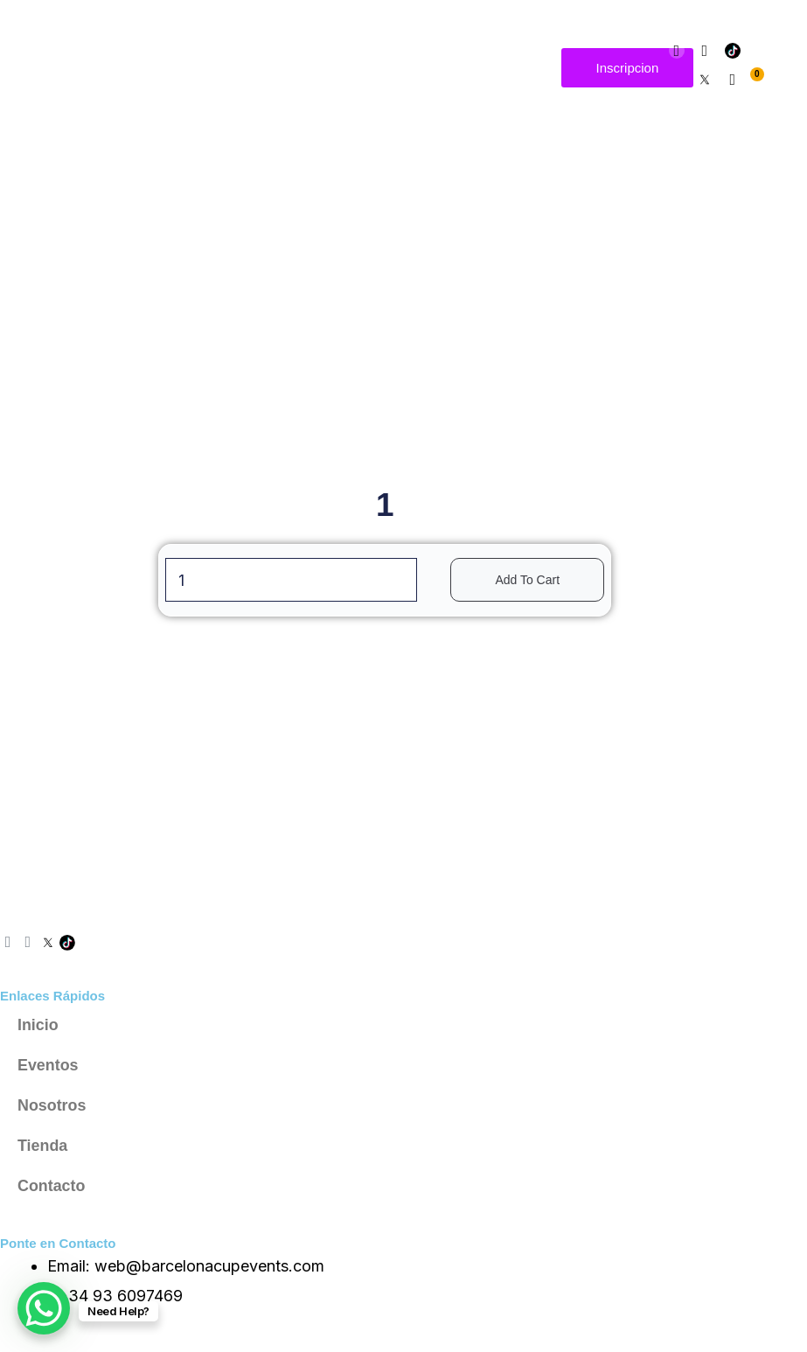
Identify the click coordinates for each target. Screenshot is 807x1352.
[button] (539, 68)
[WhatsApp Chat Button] (43, 1308)
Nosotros (52, 1105)
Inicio (38, 1025)
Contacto (51, 1186)
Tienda (42, 1145)
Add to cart (527, 580)
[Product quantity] (291, 580)
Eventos (48, 1065)
